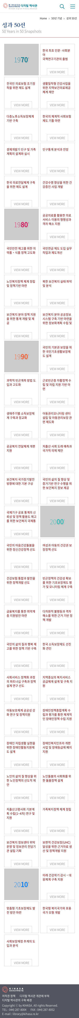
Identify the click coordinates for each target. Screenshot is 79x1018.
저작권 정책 (8, 996)
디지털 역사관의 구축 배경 (17, 1000)
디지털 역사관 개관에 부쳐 (34, 996)
